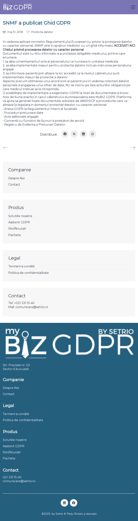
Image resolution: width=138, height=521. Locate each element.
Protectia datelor (42, 32)
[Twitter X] (74, 134)
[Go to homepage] (17, 7)
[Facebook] (65, 134)
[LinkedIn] (83, 134)
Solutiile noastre (20, 216)
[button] (133, 7)
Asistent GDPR (19, 222)
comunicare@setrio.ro (19, 481)
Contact (14, 184)
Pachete (14, 235)
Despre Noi (16, 178)
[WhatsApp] (92, 134)
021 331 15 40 (12, 477)
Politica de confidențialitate (28, 273)
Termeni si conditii (21, 266)
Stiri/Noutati (17, 228)
